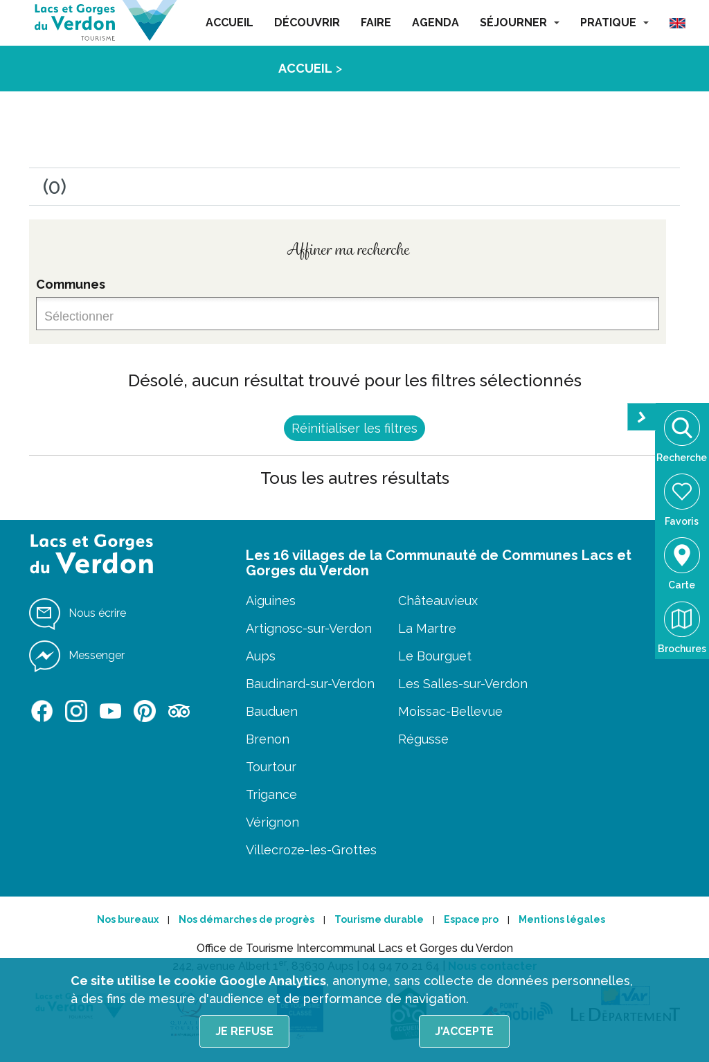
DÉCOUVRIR (307, 22)
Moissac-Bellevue (450, 711)
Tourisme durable (379, 919)
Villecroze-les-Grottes (311, 850)
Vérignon (272, 822)
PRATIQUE (614, 22)
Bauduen (272, 711)
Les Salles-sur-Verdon (463, 683)
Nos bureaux (128, 919)
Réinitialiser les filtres (354, 428)
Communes (70, 284)
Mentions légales (562, 919)
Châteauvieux (438, 600)
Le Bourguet (435, 656)
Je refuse (244, 1031)
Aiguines (271, 600)
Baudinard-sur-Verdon (310, 683)
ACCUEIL (229, 22)
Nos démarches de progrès (246, 919)
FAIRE (376, 22)
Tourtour (271, 766)
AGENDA (435, 22)
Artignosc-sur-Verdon (309, 628)
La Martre (427, 628)
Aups (261, 656)
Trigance (271, 794)
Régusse (423, 739)
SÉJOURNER (519, 22)
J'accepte (464, 1031)
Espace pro (471, 919)
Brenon (267, 739)
